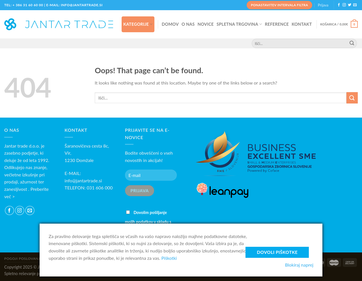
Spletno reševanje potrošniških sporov (38, 273)
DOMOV (170, 24)
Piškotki (169, 258)
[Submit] (352, 97)
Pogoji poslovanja (23, 258)
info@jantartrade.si (83, 180)
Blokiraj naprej (299, 264)
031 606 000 (100, 187)
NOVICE (205, 24)
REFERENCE (277, 24)
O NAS (188, 24)
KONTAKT (302, 24)
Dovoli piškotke (277, 252)
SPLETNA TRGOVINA (239, 24)
